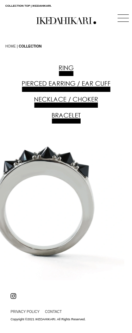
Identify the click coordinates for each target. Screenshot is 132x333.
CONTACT (53, 312)
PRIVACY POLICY (25, 312)
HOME (10, 46)
